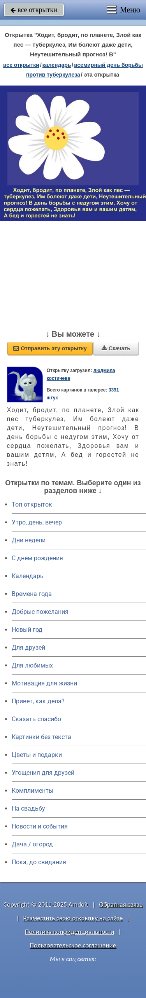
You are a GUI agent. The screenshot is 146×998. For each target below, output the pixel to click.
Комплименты (32, 790)
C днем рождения (37, 558)
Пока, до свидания (39, 862)
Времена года (32, 594)
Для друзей (28, 647)
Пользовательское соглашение (73, 945)
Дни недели (29, 540)
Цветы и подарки (37, 755)
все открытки (34, 10)
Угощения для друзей (43, 772)
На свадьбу (28, 808)
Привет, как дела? (38, 701)
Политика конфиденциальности (69, 932)
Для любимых (32, 665)
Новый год (27, 629)
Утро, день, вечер (37, 522)
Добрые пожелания (40, 611)
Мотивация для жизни (44, 683)
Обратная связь (120, 904)
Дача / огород (32, 844)
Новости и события (40, 826)
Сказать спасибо (36, 719)
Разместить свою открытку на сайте (73, 918)
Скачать (116, 348)
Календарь (56, 65)
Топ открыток (32, 504)
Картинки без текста (41, 737)
